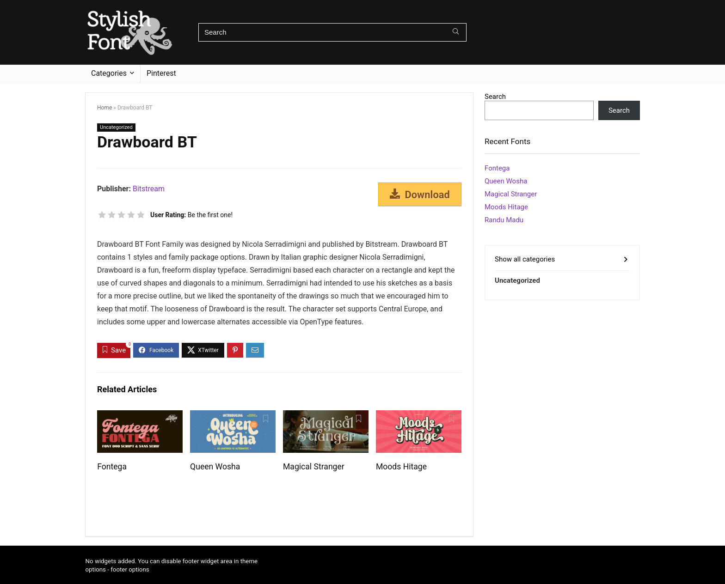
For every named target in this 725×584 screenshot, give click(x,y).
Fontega (112, 466)
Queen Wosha (215, 466)
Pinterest (161, 73)
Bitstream (149, 188)
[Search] (455, 32)
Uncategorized (116, 127)
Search (495, 96)
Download (420, 195)
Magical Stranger (313, 466)
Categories (109, 73)
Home (104, 107)
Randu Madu (504, 220)
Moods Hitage (401, 466)
